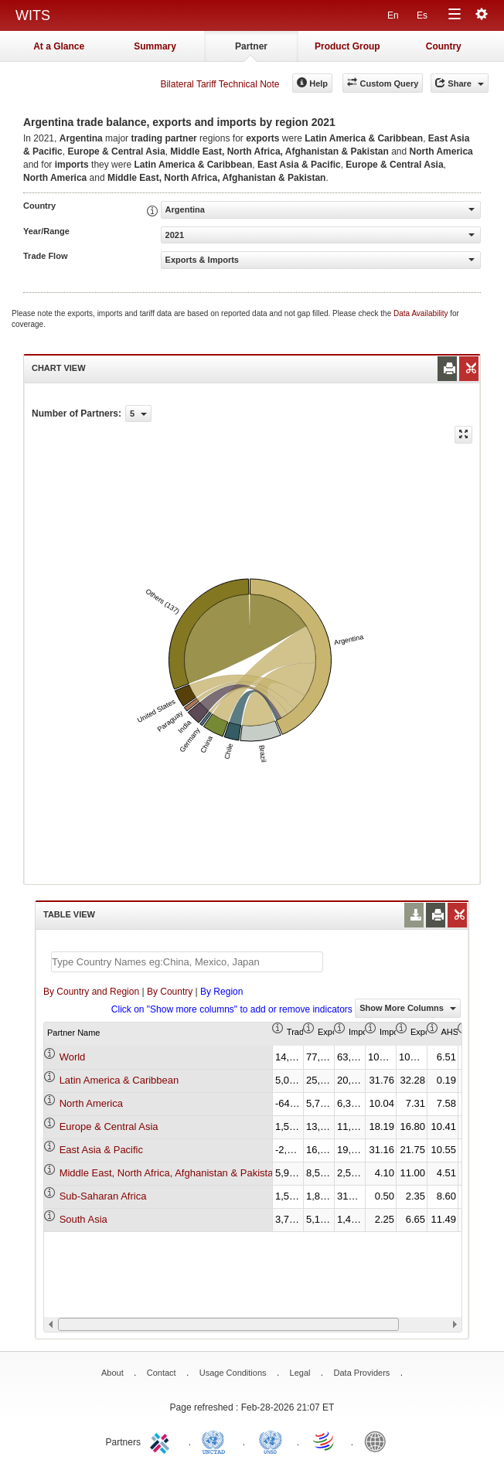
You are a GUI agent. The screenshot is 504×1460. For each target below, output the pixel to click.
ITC (162, 1440)
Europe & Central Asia (109, 1126)
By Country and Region (91, 991)
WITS (32, 15)
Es (422, 15)
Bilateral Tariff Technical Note (219, 84)
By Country (169, 991)
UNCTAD (216, 1440)
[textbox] (187, 961)
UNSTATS (270, 1440)
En (393, 15)
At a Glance (58, 46)
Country (443, 46)
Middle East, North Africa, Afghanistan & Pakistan (169, 1173)
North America (91, 1103)
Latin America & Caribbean (119, 1080)
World (73, 1057)
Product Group (347, 46)
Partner (251, 46)
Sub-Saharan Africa (103, 1196)
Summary (155, 46)
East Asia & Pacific (101, 1149)
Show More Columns (407, 1007)
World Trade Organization (324, 1440)
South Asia (83, 1219)
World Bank (378, 1440)
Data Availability (421, 313)
